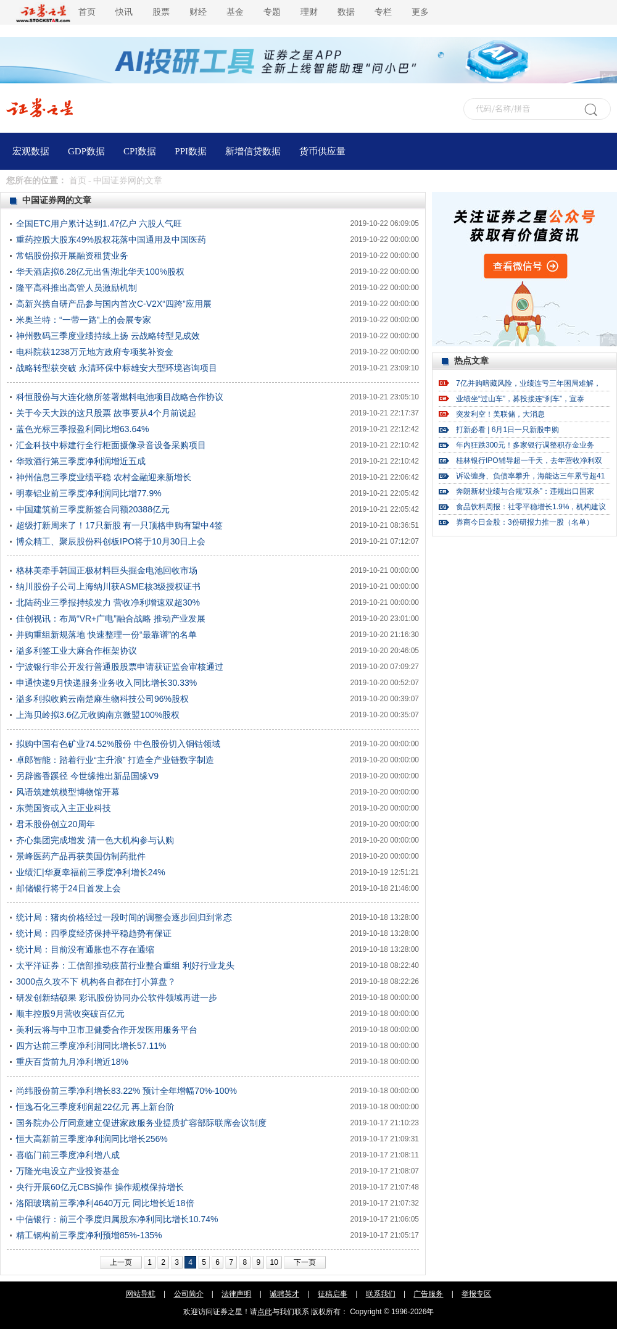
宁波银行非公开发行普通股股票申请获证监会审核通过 (119, 667)
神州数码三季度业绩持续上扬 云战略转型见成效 (108, 336)
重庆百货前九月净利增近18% (72, 1062)
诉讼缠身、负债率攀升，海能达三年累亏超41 (530, 476)
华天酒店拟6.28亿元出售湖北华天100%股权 (100, 272)
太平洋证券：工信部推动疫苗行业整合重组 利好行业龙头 (125, 965)
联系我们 (380, 1293)
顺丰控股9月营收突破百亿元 (70, 1014)
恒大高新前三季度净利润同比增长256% (92, 1139)
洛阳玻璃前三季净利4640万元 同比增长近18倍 (105, 1203)
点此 (264, 1311)
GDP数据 (86, 151)
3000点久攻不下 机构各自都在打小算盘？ (96, 981)
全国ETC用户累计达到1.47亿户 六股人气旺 (99, 223)
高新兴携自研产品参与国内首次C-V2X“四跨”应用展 (114, 304)
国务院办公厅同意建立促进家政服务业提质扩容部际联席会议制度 (141, 1123)
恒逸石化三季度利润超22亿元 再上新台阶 (95, 1107)
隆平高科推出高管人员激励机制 (76, 288)
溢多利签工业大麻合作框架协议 (76, 651)
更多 (420, 12)
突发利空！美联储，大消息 (500, 414)
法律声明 (236, 1293)
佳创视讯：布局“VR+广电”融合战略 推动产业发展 (110, 618)
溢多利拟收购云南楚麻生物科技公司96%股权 (102, 699)
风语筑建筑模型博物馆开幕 (68, 792)
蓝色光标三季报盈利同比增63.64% (82, 429)
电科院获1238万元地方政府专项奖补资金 (94, 352)
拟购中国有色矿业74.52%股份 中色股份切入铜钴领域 (118, 744)
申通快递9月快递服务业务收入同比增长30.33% (106, 683)
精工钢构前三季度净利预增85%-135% (89, 1235)
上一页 (121, 1262)
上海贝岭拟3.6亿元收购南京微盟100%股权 (98, 715)
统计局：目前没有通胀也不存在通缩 (85, 949)
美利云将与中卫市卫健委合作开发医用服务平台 (106, 1030)
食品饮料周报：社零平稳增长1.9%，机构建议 (531, 506)
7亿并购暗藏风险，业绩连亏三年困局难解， (528, 383)
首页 (87, 12)
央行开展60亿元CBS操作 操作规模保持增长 (100, 1187)
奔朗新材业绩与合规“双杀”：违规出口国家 (525, 491)
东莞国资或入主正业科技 (63, 808)
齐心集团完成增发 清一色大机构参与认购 (95, 840)
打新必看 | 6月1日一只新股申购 (507, 429)
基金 (235, 12)
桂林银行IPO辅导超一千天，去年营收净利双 (529, 460)
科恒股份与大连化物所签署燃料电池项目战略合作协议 (119, 397)
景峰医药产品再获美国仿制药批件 (81, 856)
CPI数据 (139, 151)
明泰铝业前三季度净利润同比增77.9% (89, 493)
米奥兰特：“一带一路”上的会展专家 (83, 320)
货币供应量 (322, 151)
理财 (309, 12)
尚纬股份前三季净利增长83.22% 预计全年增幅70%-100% (126, 1091)
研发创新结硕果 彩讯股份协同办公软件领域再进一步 (116, 997)
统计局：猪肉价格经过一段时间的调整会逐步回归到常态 (124, 917)
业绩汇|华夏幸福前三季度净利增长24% (90, 872)
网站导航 (140, 1293)
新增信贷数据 (253, 151)
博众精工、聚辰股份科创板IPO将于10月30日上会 (110, 541)
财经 (198, 12)
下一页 (305, 1262)
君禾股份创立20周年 (55, 824)
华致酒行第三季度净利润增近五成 (81, 461)
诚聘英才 (284, 1293)
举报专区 (476, 1293)
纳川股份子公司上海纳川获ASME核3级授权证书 (108, 586)
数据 (346, 12)
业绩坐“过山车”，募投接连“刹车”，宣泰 (520, 398)
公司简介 (189, 1293)
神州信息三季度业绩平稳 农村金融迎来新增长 (103, 477)
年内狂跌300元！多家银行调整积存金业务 (525, 445)
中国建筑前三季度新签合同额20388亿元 (93, 509)
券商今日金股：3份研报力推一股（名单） (525, 522)
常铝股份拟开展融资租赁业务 (72, 255)
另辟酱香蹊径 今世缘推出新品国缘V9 (87, 776)
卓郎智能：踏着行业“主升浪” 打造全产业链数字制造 (115, 760)
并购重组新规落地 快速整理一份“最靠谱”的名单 (106, 635)
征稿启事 (332, 1293)
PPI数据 (191, 151)
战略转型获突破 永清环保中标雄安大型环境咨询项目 (116, 368)
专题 (272, 12)
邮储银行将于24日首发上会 (68, 888)
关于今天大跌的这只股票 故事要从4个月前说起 (106, 413)
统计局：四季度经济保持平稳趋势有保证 (94, 933)
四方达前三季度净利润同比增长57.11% (91, 1046)
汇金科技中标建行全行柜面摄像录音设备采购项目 (111, 445)
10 (274, 1262)
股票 (161, 12)
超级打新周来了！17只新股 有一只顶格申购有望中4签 (119, 525)
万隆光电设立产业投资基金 (68, 1171)
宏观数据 (30, 151)
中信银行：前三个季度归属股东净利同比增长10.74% (117, 1219)
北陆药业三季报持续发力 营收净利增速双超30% (108, 602)
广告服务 (428, 1293)
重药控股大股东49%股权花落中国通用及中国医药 (111, 239)
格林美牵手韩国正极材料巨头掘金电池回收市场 (106, 570)
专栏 (383, 12)
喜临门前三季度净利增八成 (68, 1155)
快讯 (124, 12)
